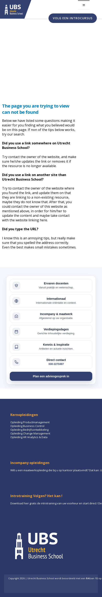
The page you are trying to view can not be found (35, 109)
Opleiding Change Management (30, 433)
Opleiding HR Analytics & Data (28, 437)
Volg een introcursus (72, 18)
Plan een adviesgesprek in (51, 376)
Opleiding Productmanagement (30, 422)
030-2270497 (56, 364)
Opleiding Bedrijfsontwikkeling (29, 430)
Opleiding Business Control (27, 426)
